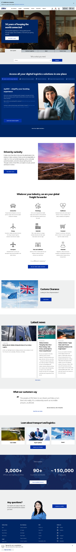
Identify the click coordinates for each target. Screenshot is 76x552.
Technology (38, 213)
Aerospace (13, 252)
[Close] (74, 3)
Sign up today (7, 549)
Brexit (62, 445)
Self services (4, 538)
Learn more (46, 302)
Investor (40, 538)
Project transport (23, 540)
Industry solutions (23, 530)
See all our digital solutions (38, 131)
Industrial (38, 233)
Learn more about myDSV (13, 123)
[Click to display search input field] (52, 9)
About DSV (41, 532)
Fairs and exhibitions (38, 252)
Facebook (61, 532)
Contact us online (59, 508)
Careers (40, 535)
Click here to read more (19, 4)
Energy (13, 233)
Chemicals (63, 252)
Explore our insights (38, 449)
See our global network (38, 484)
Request (57, 62)
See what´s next (12, 40)
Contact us (41, 530)
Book (3, 530)
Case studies (13, 445)
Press (39, 540)
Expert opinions (38, 445)
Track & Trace (4, 535)
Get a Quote (4, 532)
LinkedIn (61, 530)
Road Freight (22, 538)
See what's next (10, 174)
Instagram (61, 538)
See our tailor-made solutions (38, 269)
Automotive (13, 213)
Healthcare (63, 213)
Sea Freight (22, 535)
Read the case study (37, 413)
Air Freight (22, 532)
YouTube (61, 540)
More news (37, 382)
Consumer (63, 233)
